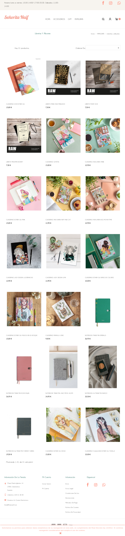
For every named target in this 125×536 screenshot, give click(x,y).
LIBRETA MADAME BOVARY (14, 162)
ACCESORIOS (59, 19)
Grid (7, 47)
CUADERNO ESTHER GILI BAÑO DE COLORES (99, 277)
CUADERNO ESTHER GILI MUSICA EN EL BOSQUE (21, 335)
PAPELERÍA (79, 19)
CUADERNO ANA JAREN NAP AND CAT (58, 219)
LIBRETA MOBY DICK (91, 104)
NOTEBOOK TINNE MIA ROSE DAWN (17, 393)
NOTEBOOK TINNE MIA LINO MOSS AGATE (59, 393)
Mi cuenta (45, 488)
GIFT (70, 19)
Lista (11, 47)
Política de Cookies (72, 507)
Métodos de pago (71, 502)
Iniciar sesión (46, 484)
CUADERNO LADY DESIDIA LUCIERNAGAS (19, 277)
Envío (67, 484)
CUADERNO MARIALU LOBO (55, 335)
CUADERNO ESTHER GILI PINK (15, 219)
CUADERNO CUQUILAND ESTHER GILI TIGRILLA (100, 451)
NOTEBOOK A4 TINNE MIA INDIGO (96, 393)
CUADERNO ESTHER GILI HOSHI (55, 451)
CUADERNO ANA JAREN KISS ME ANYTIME (98, 219)
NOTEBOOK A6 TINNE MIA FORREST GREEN (20, 451)
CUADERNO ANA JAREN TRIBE (94, 162)
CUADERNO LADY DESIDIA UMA (56, 277)
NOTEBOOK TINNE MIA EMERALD (95, 335)
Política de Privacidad (73, 512)
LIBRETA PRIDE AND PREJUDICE (55, 104)
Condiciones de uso (72, 493)
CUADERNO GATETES (52, 162)
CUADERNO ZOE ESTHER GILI (15, 104)
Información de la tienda (15, 477)
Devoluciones (69, 498)
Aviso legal (69, 488)
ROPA (48, 19)
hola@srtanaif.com (10, 505)
